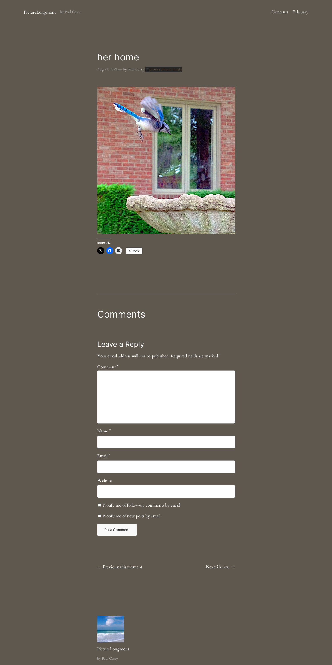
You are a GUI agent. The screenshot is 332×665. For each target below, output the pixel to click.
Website (104, 480)
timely (177, 69)
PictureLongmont (40, 12)
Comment (107, 367)
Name (104, 431)
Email (103, 456)
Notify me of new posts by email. (132, 516)
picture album (160, 69)
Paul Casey (136, 69)
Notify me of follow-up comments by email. (142, 505)
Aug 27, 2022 (107, 69)
